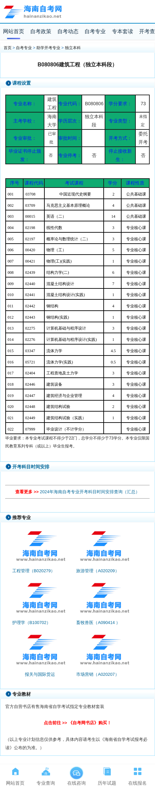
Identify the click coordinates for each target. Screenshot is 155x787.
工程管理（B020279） (33, 570)
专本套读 (122, 31)
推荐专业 (21, 517)
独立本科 (73, 47)
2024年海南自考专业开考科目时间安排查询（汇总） (89, 491)
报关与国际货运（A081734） (40, 677)
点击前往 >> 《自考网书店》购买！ (77, 722)
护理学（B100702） (31, 622)
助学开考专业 (48, 47)
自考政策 (40, 31)
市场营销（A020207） (97, 674)
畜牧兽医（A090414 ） (98, 622)
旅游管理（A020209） (97, 570)
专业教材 (21, 694)
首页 (8, 47)
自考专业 (95, 31)
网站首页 (13, 31)
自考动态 (67, 31)
